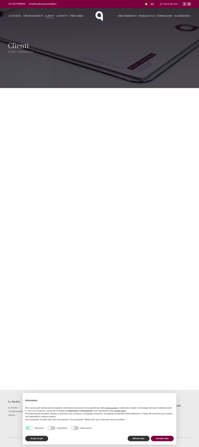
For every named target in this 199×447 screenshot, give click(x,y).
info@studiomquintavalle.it (42, 3)
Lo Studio (13, 407)
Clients (11, 415)
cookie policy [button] (120, 411)
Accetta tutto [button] (162, 438)
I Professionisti (15, 411)
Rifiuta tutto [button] (138, 438)
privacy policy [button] (111, 408)
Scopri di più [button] (36, 438)
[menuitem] (15, 16)
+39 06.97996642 (17, 3)
